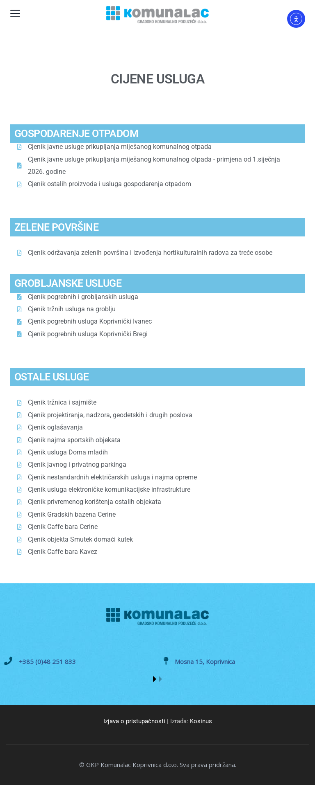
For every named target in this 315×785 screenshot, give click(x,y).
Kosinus (201, 721)
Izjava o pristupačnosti (134, 721)
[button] (154, 679)
